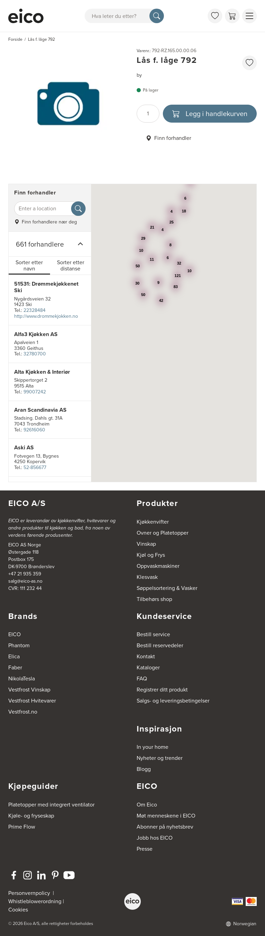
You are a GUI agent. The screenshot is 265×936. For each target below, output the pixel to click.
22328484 (34, 310)
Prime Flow (21, 827)
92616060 (34, 429)
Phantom (19, 645)
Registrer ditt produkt (162, 690)
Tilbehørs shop (154, 599)
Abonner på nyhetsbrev (165, 827)
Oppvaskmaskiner (158, 566)
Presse (145, 849)
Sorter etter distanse (70, 265)
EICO (14, 634)
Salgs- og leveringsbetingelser (173, 701)
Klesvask (147, 577)
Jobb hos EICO (155, 838)
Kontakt (146, 656)
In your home (152, 747)
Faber (15, 667)
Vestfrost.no (22, 712)
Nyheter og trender (160, 758)
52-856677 (34, 467)
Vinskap (146, 544)
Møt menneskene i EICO (166, 816)
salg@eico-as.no (25, 581)
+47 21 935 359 (24, 573)
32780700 (34, 353)
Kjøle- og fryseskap (31, 816)
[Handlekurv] (232, 16)
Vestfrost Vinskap (29, 690)
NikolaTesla (21, 678)
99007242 (34, 391)
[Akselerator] (25, 16)
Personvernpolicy (29, 893)
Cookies (18, 910)
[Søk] (156, 16)
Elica (14, 656)
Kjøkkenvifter (153, 522)
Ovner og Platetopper (162, 533)
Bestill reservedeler (160, 645)
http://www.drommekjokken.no (46, 316)
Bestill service (153, 634)
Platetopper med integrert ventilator (51, 805)
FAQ (142, 678)
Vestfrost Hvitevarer (32, 701)
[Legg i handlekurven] (210, 114)
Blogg (144, 769)
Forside (15, 39)
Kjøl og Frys (151, 555)
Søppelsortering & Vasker (167, 588)
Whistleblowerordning (34, 901)
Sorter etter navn (29, 265)
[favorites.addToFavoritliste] (249, 63)
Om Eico (147, 805)
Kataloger (148, 667)
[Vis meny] (249, 16)
